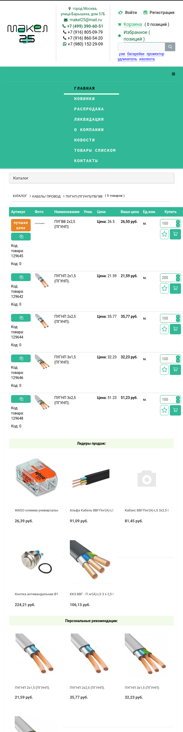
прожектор (155, 54)
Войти (131, 12)
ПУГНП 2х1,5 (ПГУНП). (65, 278)
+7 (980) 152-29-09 (85, 44)
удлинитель (127, 59)
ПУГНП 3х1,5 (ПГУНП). (65, 359)
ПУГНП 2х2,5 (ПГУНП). (65, 319)
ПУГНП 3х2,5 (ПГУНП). (65, 400)
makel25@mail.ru (86, 19)
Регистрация (162, 12)
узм (122, 54)
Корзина (133, 24)
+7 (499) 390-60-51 (85, 26)
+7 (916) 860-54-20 (85, 38)
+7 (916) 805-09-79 (85, 32)
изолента (147, 59)
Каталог (21, 177)
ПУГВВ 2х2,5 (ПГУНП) (64, 224)
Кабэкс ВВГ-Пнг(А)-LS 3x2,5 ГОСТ (150, 510)
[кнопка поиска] (170, 46)
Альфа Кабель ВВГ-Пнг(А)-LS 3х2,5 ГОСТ (101, 510)
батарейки (135, 54)
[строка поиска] (141, 46)
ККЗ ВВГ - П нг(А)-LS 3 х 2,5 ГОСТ (95, 594)
